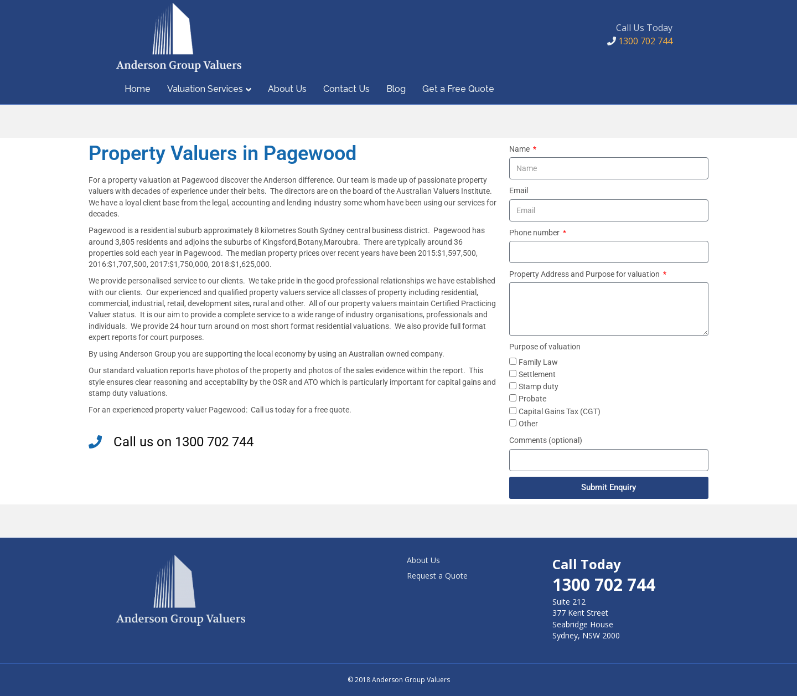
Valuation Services (205, 89)
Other (528, 423)
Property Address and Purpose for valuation (585, 274)
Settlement (537, 374)
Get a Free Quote (458, 89)
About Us (287, 89)
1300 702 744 (639, 41)
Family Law (538, 362)
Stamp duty (538, 386)
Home (138, 89)
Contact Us (346, 89)
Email (518, 190)
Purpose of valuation (545, 346)
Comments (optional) (545, 440)
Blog (396, 89)
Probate (532, 398)
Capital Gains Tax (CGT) (560, 411)
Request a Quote (437, 575)
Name (520, 149)
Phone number (535, 232)
